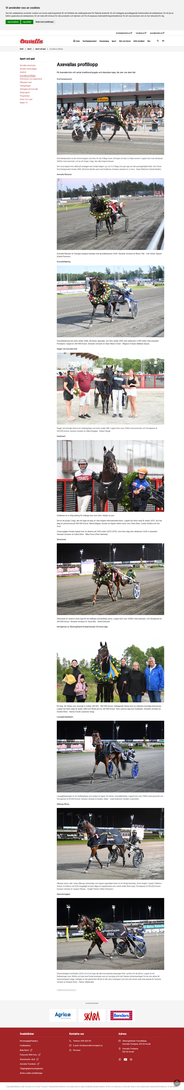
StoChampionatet (90, 41)
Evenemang (104, 41)
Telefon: (80, 1041)
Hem (76, 41)
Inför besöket (138, 41)
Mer (148, 41)
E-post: (86, 1045)
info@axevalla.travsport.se (66, 990)
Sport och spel (42, 49)
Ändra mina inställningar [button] (45, 22)
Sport (114, 41)
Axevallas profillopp (56, 49)
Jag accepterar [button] (13, 22)
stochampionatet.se (124, 33)
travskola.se (141, 33)
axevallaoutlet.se (157, 33)
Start (23, 49)
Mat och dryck (124, 41)
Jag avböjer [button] (27, 22)
